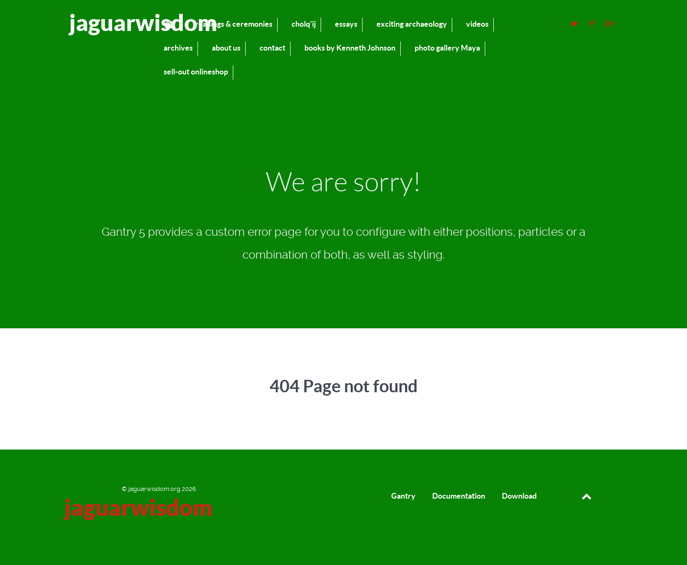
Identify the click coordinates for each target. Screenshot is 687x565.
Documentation (458, 496)
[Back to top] (586, 496)
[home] (170, 24)
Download (519, 496)
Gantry (403, 496)
